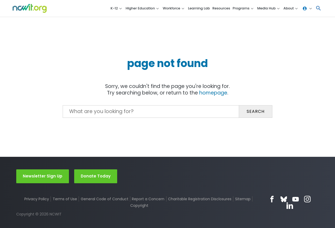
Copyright (139, 205)
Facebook (272, 199)
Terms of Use (65, 199)
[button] (318, 8)
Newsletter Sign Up (42, 176)
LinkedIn (290, 205)
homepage (213, 92)
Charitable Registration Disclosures (199, 199)
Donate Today (96, 176)
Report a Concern (148, 199)
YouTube (295, 199)
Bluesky (283, 199)
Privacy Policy (36, 199)
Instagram (307, 199)
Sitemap (243, 199)
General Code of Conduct (104, 199)
